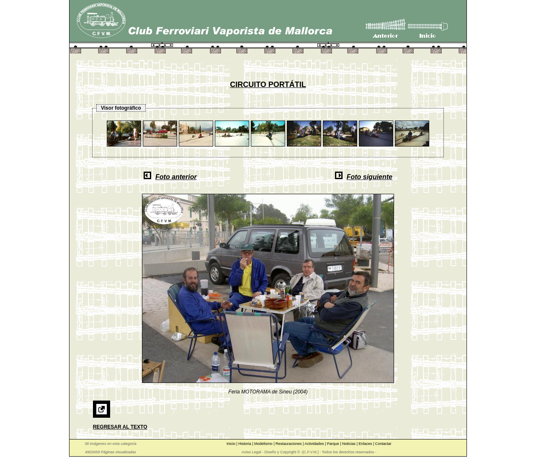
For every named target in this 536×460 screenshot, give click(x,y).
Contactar (383, 444)
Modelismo (263, 444)
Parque (333, 444)
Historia (245, 444)
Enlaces (365, 444)
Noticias (349, 444)
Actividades (314, 444)
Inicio (232, 444)
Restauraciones (289, 444)
